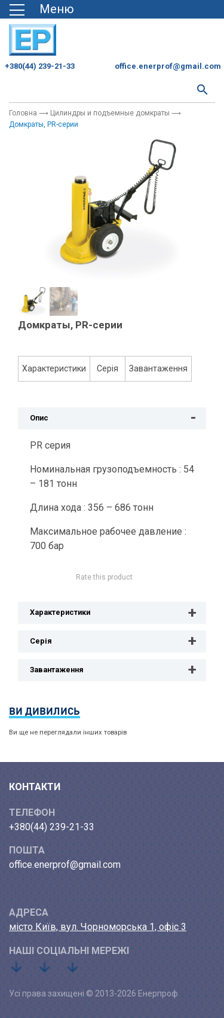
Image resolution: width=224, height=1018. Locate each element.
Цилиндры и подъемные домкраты (110, 113)
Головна (23, 113)
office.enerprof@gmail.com (168, 66)
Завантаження (158, 368)
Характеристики (54, 368)
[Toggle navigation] (45, 9)
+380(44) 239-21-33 (40, 66)
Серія (107, 368)
